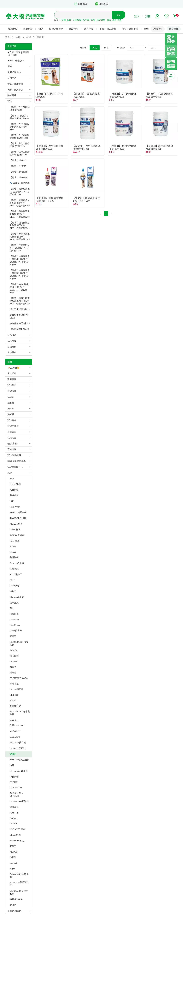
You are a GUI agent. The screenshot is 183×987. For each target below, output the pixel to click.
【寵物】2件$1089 (18, 172)
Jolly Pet (13, 650)
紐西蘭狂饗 (15, 706)
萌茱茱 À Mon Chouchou (16, 794)
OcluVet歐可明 (17, 689)
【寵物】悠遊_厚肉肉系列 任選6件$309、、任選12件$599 (19, 288)
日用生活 (11, 78)
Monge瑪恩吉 (16, 524)
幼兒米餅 (100, 20)
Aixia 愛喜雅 (16, 630)
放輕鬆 (13, 857)
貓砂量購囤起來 (15, 467)
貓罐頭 (10, 397)
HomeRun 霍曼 (17, 840)
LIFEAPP (14, 695)
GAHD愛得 (15, 737)
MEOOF (14, 852)
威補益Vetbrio (16, 899)
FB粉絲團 (81, 4)
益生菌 (86, 20)
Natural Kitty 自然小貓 (19, 875)
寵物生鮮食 (12, 426)
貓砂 (109, 20)
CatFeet (13, 818)
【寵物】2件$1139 (18, 177)
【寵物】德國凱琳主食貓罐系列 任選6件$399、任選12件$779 (20, 301)
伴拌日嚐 (14, 777)
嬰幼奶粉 (12, 29)
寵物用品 (11, 438)
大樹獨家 (77, 20)
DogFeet (13, 661)
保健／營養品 (56, 29)
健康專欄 (173, 29)
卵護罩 (13, 636)
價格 (106, 48)
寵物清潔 (11, 449)
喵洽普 (13, 672)
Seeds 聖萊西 (16, 574)
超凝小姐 (14, 495)
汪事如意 (14, 603)
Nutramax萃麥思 (17, 748)
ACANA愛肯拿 (17, 535)
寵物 (146, 29)
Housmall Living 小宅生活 (20, 713)
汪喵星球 (14, 569)
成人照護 (89, 29)
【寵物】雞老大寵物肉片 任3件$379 (20, 144)
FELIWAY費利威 (18, 742)
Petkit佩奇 (14, 585)
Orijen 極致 (15, 529)
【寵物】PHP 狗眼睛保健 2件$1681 (20, 108)
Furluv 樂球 (15, 484)
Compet (13, 863)
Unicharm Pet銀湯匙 (19, 801)
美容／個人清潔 (107, 29)
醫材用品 (73, 29)
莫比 (12, 608)
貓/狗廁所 (12, 443)
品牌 (9, 473)
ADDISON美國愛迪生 (19, 883)
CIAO (12, 580)
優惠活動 (11, 46)
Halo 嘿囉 (14, 541)
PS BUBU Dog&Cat (19, 678)
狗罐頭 (10, 408)
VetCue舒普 (15, 731)
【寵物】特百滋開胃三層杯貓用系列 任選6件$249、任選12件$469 (20, 274)
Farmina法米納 (17, 563)
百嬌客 (13, 667)
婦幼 (41, 29)
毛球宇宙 (14, 813)
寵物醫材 (11, 385)
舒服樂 (13, 846)
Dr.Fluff (13, 823)
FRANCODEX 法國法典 (19, 643)
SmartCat (14, 720)
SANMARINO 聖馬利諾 (19, 892)
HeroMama (15, 625)
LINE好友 (102, 4)
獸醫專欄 (11, 379)
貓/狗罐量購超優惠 (16, 461)
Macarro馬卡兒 (17, 597)
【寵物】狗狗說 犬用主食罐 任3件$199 (19, 117)
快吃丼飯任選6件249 (20, 323)
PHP (12, 478)
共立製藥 (14, 490)
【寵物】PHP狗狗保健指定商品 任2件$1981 (19, 127)
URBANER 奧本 (17, 829)
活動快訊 (157, 29)
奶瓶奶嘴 (116, 20)
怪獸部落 (14, 614)
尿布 (69, 20)
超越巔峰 (14, 557)
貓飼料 (10, 403)
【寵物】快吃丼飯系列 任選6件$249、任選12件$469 (20, 248)
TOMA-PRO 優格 (18, 518)
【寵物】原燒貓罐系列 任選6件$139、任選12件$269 (20, 192)
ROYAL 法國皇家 (18, 512)
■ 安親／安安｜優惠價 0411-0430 (18, 53)
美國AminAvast (17, 725)
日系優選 (11, 335)
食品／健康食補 (130, 29)
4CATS (13, 546)
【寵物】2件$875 (18, 166)
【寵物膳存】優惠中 (20, 329)
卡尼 (12, 501)
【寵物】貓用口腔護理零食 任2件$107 (20, 153)
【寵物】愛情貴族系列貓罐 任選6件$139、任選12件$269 (20, 225)
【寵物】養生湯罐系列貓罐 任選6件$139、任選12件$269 (20, 214)
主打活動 (11, 373)
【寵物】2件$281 (18, 160)
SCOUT (13, 782)
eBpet (12, 868)
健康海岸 (14, 807)
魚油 (93, 20)
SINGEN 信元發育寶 (19, 759)
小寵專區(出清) (14, 911)
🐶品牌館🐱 (13, 368)
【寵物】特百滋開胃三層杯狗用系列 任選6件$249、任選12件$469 (20, 260)
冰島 (12, 765)
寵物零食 (11, 420)
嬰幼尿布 (28, 29)
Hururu (13, 552)
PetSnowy (14, 619)
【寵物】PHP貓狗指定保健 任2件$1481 (19, 136)
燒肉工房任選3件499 (20, 309)
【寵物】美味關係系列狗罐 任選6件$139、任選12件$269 (20, 203)
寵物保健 (11, 391)
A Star (12, 700)
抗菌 (63, 20)
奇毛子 (13, 591)
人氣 (95, 48)
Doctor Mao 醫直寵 (19, 771)
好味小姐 (14, 684)
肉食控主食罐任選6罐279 (19, 316)
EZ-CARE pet (16, 787)
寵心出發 (14, 656)
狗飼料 (10, 414)
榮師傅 (13, 905)
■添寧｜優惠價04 (15, 60)
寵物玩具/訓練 (14, 455)
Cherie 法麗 (15, 835)
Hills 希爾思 (15, 507)
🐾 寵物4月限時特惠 (20, 183)
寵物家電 (11, 432)
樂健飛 (13, 754)
